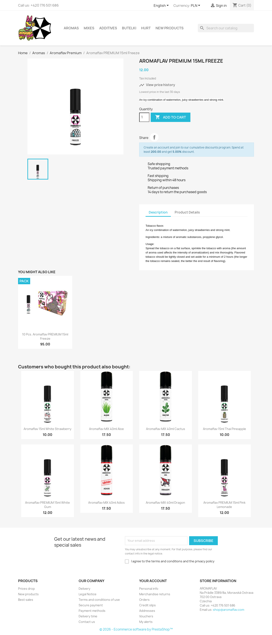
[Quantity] (144, 117)
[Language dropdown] (162, 5)
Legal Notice (87, 594)
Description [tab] (158, 212)
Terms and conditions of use (99, 600)
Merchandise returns (154, 594)
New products (28, 594)
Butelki (129, 28)
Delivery (84, 589)
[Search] (226, 28)
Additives (108, 28)
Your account (153, 580)
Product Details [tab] (187, 212)
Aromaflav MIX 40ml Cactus (165, 429)
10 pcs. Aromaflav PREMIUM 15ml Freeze (45, 336)
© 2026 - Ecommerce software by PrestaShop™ (136, 629)
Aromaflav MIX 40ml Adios (106, 503)
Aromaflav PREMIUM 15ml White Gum (47, 505)
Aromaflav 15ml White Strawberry (47, 429)
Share (154, 137)
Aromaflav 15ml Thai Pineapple (224, 429)
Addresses (147, 611)
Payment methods (92, 611)
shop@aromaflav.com (228, 610)
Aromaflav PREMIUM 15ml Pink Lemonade (224, 505)
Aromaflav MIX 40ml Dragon (165, 503)
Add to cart (170, 117)
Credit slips (147, 605)
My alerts (146, 622)
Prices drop (26, 589)
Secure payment (91, 605)
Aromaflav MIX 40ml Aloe (106, 429)
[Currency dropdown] (196, 5)
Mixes (89, 28)
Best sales (25, 600)
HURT (146, 28)
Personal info (148, 589)
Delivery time (88, 616)
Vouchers (146, 616)
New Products (170, 28)
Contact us (87, 622)
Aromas (71, 28)
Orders (144, 600)
